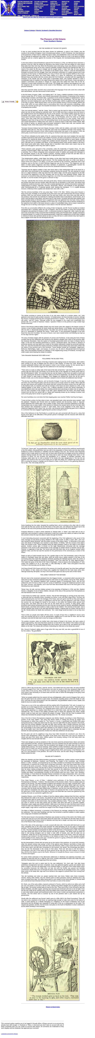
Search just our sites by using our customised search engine (43, 17)
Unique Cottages (29, 30)
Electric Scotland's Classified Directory (49, 30)
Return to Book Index (53, 1007)
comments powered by (9, 1034)
